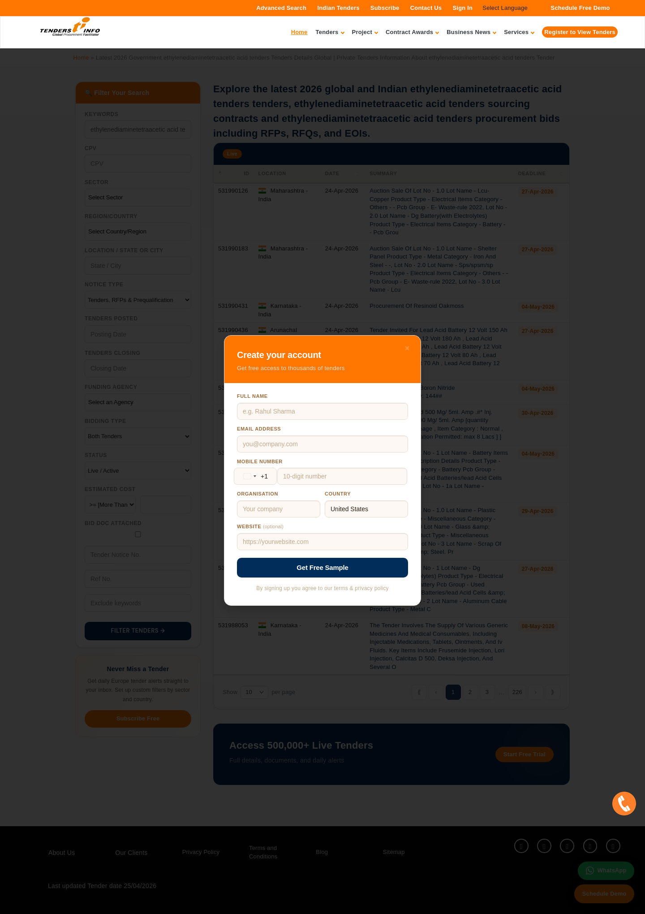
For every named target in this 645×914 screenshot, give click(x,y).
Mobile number (260, 461)
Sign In (462, 7)
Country (338, 493)
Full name (252, 396)
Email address (259, 428)
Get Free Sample (322, 567)
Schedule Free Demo (580, 7)
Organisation (257, 493)
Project (365, 32)
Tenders (330, 32)
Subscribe (385, 7)
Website (260, 526)
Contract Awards (412, 32)
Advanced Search (281, 7)
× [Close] (407, 348)
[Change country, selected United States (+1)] (254, 476)
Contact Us (426, 7)
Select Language (505, 7)
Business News (471, 32)
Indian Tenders (338, 7)
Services (519, 32)
